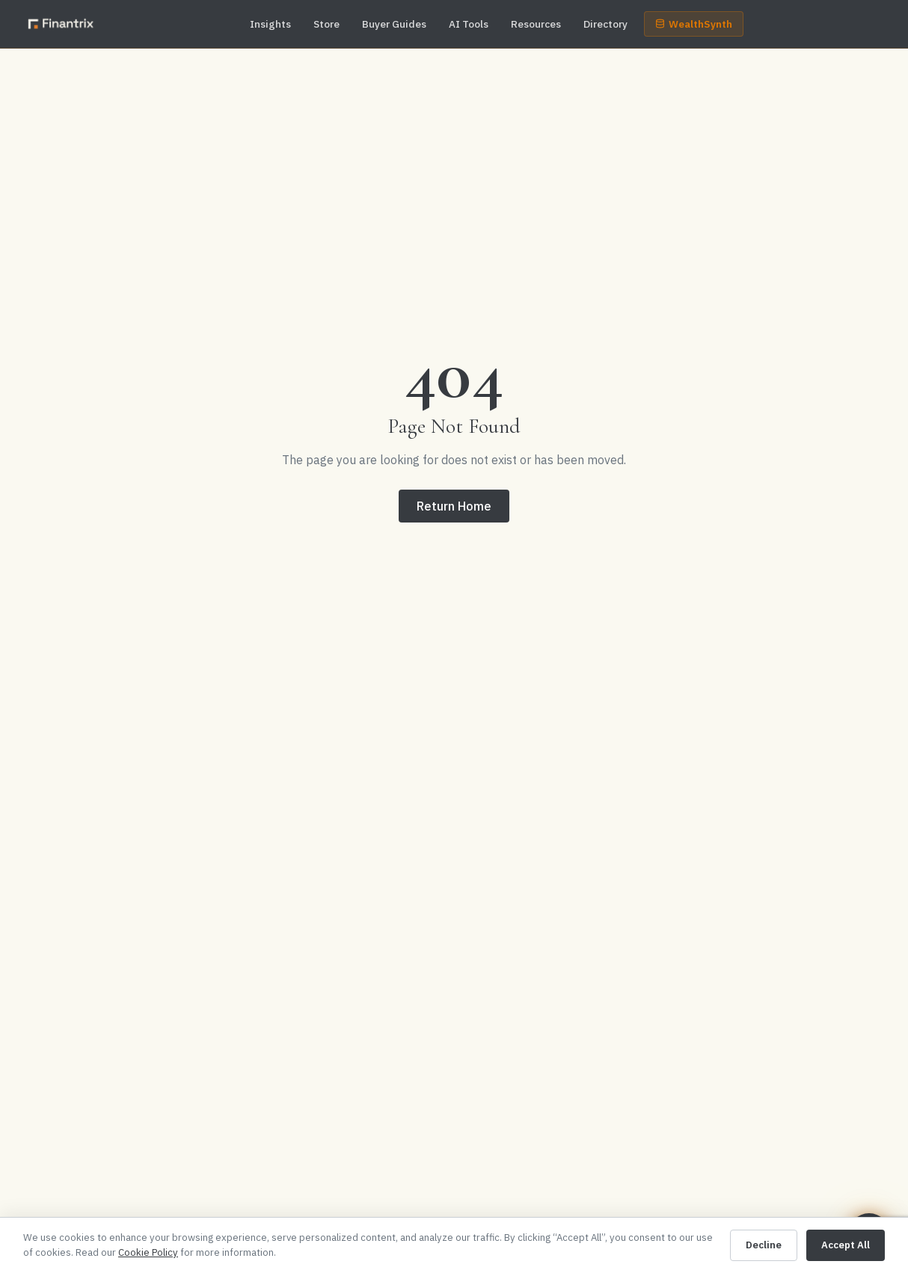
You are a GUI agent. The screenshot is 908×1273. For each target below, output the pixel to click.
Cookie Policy (148, 1252)
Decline (764, 1245)
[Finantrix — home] (61, 24)
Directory (605, 24)
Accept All (845, 1245)
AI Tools (468, 24)
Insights (270, 24)
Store (326, 24)
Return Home (454, 506)
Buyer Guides (394, 24)
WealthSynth (693, 24)
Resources (536, 24)
